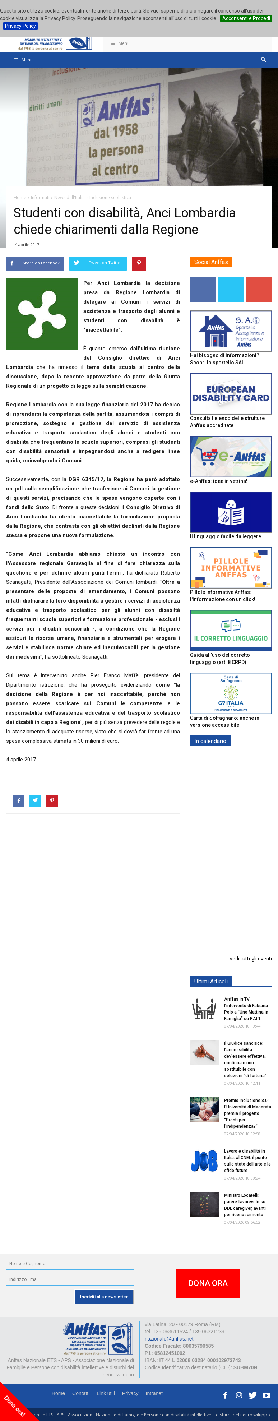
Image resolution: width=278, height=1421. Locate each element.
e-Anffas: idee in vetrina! (218, 481)
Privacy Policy (20, 26)
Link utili (106, 1393)
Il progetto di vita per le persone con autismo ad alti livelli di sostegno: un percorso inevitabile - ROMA (230, 917)
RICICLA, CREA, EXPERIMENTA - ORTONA (249, 863)
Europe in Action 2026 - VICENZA (247, 767)
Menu (120, 43)
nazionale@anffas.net (169, 1339)
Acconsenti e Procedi (246, 18)
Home (58, 1393)
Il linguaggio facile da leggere (225, 536)
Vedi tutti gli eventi (251, 958)
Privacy (130, 1393)
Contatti (80, 1393)
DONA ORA (208, 1283)
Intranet (154, 1393)
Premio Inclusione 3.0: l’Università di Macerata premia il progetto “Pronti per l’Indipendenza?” (247, 1113)
